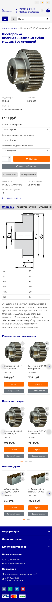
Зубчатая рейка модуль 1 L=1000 (36, 490)
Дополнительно (26, 539)
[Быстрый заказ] (26, 166)
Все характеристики (11, 198)
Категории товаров (26, 546)
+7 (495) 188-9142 (25, 9)
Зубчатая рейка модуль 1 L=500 (11, 490)
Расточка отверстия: (12, 124)
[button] (3, 366)
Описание (8, 207)
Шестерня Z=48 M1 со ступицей (13, 367)
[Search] (33, 19)
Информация (26, 531)
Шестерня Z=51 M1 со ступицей (37, 432)
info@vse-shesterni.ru (27, 12)
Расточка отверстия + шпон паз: (18, 135)
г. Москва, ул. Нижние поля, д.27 (21, 574)
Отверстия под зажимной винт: (17, 146)
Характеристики (26, 207)
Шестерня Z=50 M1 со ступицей (37, 367)
